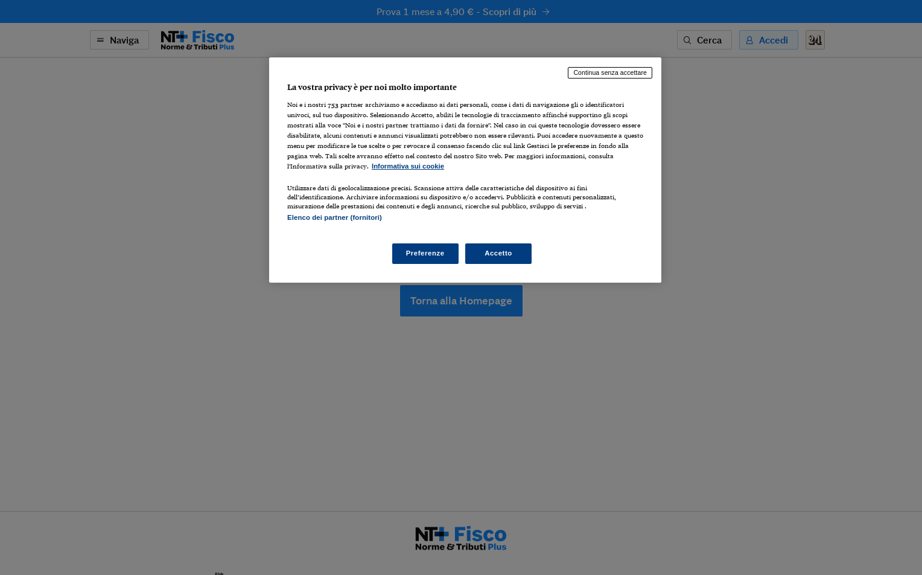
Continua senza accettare (610, 72)
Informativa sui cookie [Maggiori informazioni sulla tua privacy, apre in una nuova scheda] (408, 166)
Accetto (498, 253)
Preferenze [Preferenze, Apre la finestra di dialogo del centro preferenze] (425, 253)
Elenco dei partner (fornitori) (334, 217)
